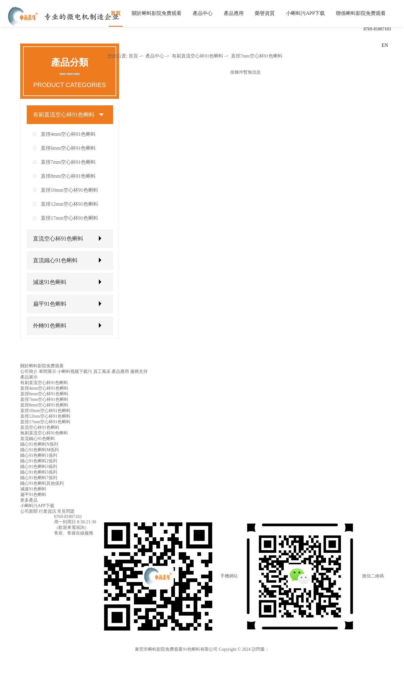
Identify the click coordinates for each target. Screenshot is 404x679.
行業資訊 (47, 511)
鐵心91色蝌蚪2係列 (38, 461)
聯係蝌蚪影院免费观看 (361, 13)
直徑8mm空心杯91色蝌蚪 (68, 176)
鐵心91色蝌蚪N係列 (39, 444)
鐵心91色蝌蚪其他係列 (42, 483)
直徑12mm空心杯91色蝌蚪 (69, 204)
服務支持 (139, 371)
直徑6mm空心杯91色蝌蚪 (68, 148)
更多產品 (29, 500)
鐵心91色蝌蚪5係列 (38, 472)
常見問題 (66, 511)
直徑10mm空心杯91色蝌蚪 (69, 190)
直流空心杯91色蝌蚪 (58, 239)
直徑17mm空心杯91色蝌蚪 (69, 218)
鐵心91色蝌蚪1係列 (38, 455)
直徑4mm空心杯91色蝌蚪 (68, 134)
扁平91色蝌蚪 (50, 304)
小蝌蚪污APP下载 (305, 13)
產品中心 (203, 13)
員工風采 (102, 371)
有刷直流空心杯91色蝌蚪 (63, 115)
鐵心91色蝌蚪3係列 (38, 466)
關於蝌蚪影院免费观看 (156, 13)
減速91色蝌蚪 (50, 282)
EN (385, 45)
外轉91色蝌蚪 (50, 326)
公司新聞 (29, 511)
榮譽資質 (265, 13)
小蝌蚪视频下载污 (74, 371)
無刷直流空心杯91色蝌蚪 (44, 433)
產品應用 (234, 13)
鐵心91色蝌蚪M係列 (39, 449)
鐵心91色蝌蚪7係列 (38, 477)
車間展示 (47, 371)
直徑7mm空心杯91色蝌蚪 (68, 162)
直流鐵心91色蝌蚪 (55, 260)
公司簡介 (29, 371)
